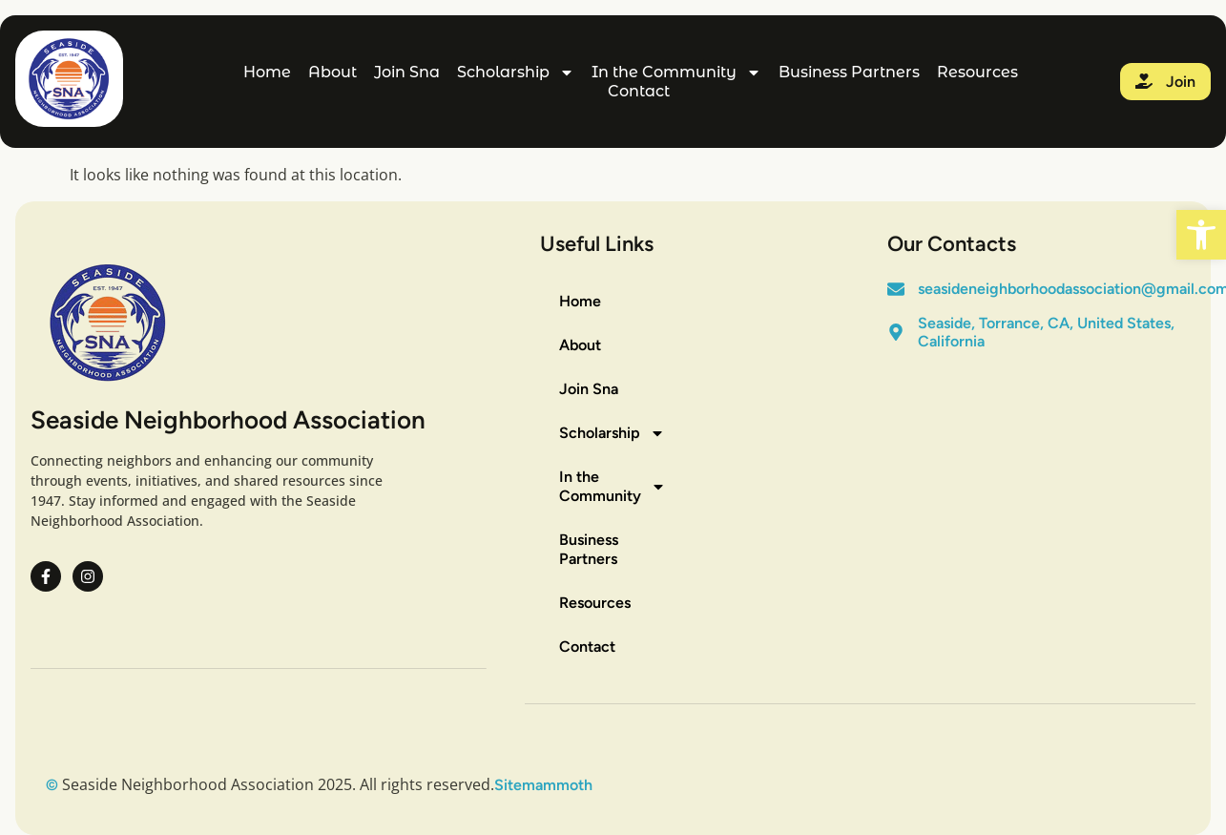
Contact (639, 91)
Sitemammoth (543, 785)
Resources (977, 72)
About (332, 72)
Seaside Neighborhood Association (228, 420)
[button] (1201, 235)
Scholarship (515, 72)
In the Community (676, 72)
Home (267, 72)
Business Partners (849, 72)
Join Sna (407, 72)
